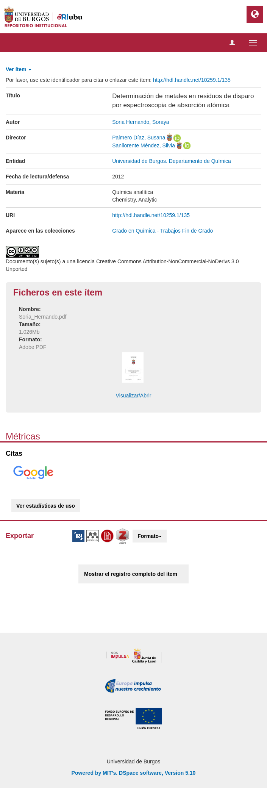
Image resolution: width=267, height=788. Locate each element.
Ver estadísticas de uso (45, 506)
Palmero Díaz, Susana (138, 137)
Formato (149, 536)
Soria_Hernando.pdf (42, 317)
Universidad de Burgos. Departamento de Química (171, 161)
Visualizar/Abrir (133, 395)
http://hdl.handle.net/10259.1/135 (192, 80)
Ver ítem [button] (18, 69)
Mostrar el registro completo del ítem (130, 574)
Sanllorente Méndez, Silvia (143, 145)
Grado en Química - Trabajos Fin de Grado (162, 231)
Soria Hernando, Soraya (140, 122)
